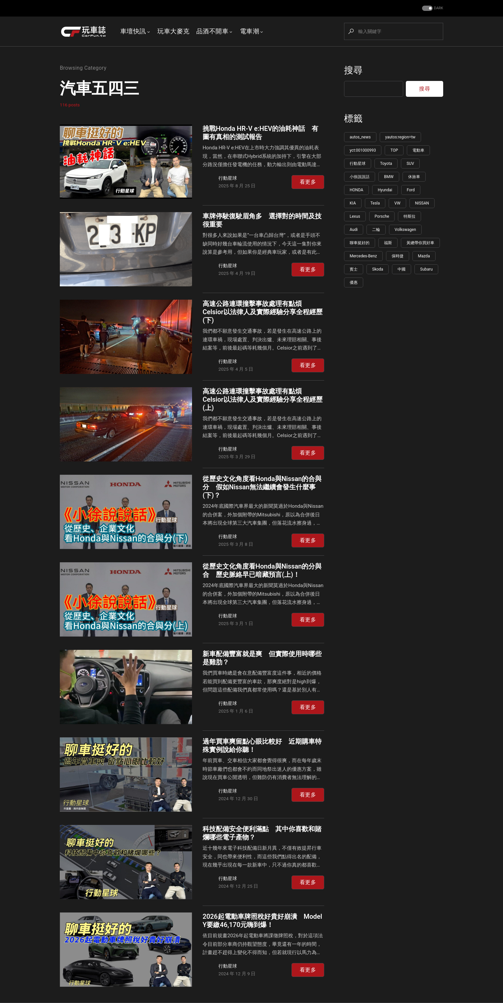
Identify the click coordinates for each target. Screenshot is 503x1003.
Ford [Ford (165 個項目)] (411, 190)
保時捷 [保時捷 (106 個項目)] (398, 256)
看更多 (308, 182)
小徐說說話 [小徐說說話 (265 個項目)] (359, 176)
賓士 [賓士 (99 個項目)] (354, 269)
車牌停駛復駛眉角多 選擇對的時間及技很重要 (262, 220)
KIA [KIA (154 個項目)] (353, 203)
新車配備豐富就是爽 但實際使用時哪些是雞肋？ (262, 658)
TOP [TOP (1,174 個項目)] (394, 150)
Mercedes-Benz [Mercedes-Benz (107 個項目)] (363, 256)
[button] (432, 8)
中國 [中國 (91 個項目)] (402, 269)
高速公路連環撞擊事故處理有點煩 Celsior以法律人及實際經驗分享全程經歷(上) (263, 399)
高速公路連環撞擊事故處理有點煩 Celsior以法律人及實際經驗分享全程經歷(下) (263, 312)
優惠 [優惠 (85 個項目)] (354, 282)
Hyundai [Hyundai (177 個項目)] (385, 190)
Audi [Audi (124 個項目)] (354, 229)
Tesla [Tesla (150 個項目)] (375, 203)
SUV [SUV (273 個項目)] (410, 163)
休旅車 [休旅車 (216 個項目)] (414, 176)
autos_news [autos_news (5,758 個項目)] (360, 137)
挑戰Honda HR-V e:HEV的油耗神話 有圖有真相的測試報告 (260, 133)
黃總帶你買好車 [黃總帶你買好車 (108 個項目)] (420, 243)
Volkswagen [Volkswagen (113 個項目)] (405, 229)
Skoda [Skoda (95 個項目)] (377, 269)
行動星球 (227, 178)
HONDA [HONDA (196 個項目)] (356, 190)
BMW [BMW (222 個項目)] (389, 176)
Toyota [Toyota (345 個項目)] (386, 163)
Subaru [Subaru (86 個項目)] (426, 269)
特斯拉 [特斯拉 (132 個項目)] (409, 216)
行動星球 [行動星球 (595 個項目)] (358, 163)
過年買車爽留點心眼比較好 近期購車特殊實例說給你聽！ (262, 745)
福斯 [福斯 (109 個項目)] (388, 243)
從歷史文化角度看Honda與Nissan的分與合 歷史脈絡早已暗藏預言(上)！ (262, 570)
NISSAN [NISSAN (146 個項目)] (422, 203)
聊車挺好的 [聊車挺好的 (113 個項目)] (359, 243)
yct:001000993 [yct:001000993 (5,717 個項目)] (363, 150)
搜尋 (353, 70)
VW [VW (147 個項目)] (397, 203)
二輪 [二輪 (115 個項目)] (376, 229)
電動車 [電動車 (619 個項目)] (418, 150)
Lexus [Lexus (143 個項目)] (355, 216)
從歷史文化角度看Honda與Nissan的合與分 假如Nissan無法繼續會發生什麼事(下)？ (262, 487)
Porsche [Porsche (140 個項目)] (382, 216)
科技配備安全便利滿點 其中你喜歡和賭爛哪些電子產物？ (262, 833)
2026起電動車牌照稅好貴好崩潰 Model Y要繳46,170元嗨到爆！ (262, 920)
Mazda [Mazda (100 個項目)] (424, 256)
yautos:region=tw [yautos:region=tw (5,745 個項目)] (400, 137)
